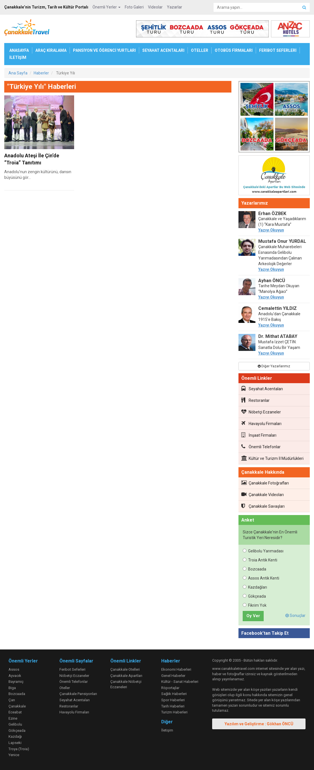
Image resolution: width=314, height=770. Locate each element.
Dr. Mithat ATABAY (277, 336)
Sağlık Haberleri (174, 694)
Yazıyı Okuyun (271, 230)
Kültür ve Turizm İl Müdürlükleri (272, 458)
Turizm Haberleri (174, 712)
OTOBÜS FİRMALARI (234, 50)
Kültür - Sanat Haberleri (179, 681)
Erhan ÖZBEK (272, 213)
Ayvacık (14, 676)
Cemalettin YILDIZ (277, 308)
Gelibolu (15, 724)
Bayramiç (15, 681)
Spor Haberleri (173, 700)
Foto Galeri (134, 7)
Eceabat (15, 712)
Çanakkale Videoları (262, 494)
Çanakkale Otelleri (125, 669)
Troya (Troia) (18, 749)
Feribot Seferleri (72, 669)
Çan (11, 700)
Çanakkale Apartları (126, 676)
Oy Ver (253, 615)
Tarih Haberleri (172, 706)
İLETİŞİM (17, 57)
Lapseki (14, 743)
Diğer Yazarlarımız (274, 366)
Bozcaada (254, 569)
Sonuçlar (295, 615)
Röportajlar (170, 688)
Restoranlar (255, 400)
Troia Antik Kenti (260, 560)
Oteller (64, 688)
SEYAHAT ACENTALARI (163, 50)
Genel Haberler (173, 676)
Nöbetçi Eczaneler (261, 411)
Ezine (12, 718)
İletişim (167, 730)
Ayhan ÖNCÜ (271, 280)
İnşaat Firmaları (258, 434)
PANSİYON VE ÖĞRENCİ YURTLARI (104, 50)
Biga (12, 688)
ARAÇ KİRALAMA (50, 50)
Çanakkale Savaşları (263, 506)
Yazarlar (174, 7)
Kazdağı (15, 736)
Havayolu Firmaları (261, 423)
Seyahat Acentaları (262, 388)
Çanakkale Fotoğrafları (265, 482)
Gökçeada (254, 596)
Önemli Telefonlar (261, 446)
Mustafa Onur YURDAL (282, 241)
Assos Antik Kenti (261, 578)
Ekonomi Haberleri (176, 669)
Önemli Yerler (107, 7)
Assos (13, 669)
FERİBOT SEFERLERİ (277, 50)
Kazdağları (255, 587)
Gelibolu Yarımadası (263, 551)
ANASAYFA (19, 50)
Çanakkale (17, 706)
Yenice (13, 755)
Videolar (155, 7)
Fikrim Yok (254, 605)
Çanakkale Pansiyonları (78, 694)
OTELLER (199, 50)
